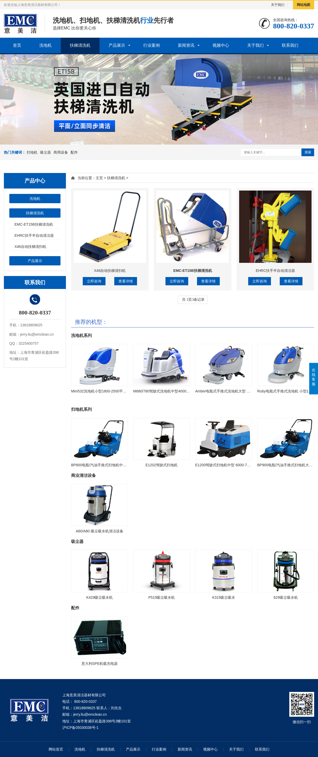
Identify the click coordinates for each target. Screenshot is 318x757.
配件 (74, 152)
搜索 (308, 152)
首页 (17, 45)
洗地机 (45, 45)
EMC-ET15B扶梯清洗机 (33, 224)
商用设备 (61, 152)
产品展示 (117, 45)
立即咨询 (94, 281)
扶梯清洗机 (80, 45)
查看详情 (125, 281)
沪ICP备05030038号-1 (80, 728)
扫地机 (32, 152)
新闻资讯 (186, 45)
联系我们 (290, 45)
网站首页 (56, 749)
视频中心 (221, 45)
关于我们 (277, 5)
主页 (99, 178)
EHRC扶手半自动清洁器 (34, 235)
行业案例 (151, 45)
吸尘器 (45, 152)
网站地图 (303, 5)
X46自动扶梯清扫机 (30, 247)
